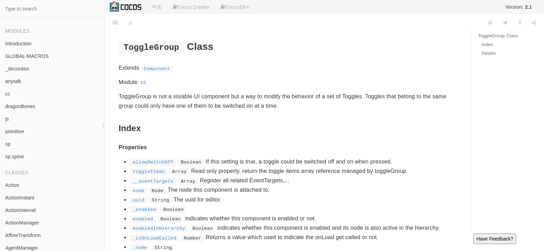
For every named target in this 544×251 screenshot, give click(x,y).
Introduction (18, 43)
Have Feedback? (494, 239)
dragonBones (20, 106)
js (7, 119)
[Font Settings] (130, 22)
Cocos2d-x (235, 7)
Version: (518, 7)
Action (12, 185)
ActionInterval (20, 210)
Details (489, 53)
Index (487, 44)
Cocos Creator (191, 7)
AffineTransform (23, 235)
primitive (14, 131)
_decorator (17, 68)
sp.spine (14, 156)
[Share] (534, 22)
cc (7, 94)
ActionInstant (20, 197)
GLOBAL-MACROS (27, 56)
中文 (157, 7)
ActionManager (22, 223)
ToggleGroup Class (498, 35)
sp (7, 144)
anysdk (13, 81)
